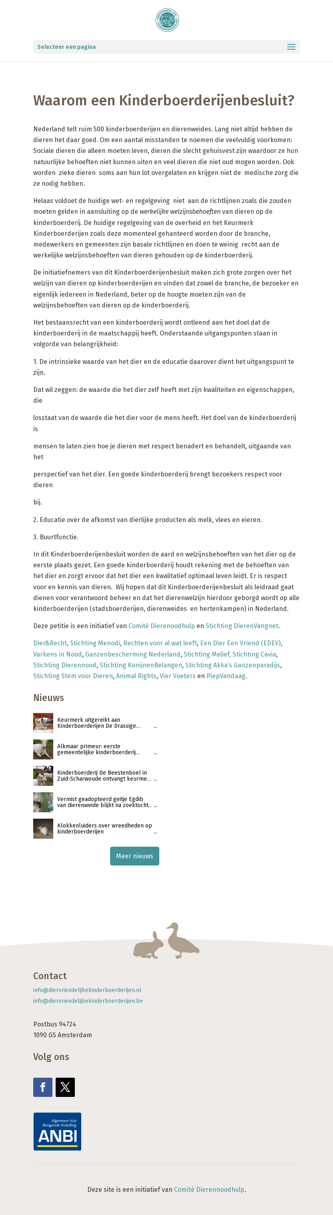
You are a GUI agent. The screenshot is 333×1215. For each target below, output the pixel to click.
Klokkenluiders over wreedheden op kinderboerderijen (104, 829)
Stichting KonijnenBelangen (141, 665)
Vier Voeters (178, 676)
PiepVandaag (226, 676)
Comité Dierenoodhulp (161, 626)
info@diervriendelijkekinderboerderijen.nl (87, 990)
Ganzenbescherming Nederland (133, 654)
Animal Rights (136, 676)
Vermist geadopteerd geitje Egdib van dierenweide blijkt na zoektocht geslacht (102, 802)
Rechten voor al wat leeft (160, 643)
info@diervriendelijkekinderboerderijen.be (88, 1001)
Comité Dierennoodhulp (209, 1189)
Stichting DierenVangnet (242, 626)
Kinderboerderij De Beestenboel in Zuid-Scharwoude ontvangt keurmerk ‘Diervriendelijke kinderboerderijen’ (104, 776)
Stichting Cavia (254, 654)
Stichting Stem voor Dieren (73, 676)
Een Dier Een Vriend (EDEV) (240, 643)
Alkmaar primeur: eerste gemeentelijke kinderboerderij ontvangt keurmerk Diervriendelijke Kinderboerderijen (103, 749)
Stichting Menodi (95, 643)
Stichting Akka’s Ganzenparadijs (232, 665)
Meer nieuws (134, 856)
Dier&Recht (50, 643)
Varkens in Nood (57, 654)
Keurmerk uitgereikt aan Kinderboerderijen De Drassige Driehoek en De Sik (96, 723)
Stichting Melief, (207, 654)
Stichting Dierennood (64, 665)
